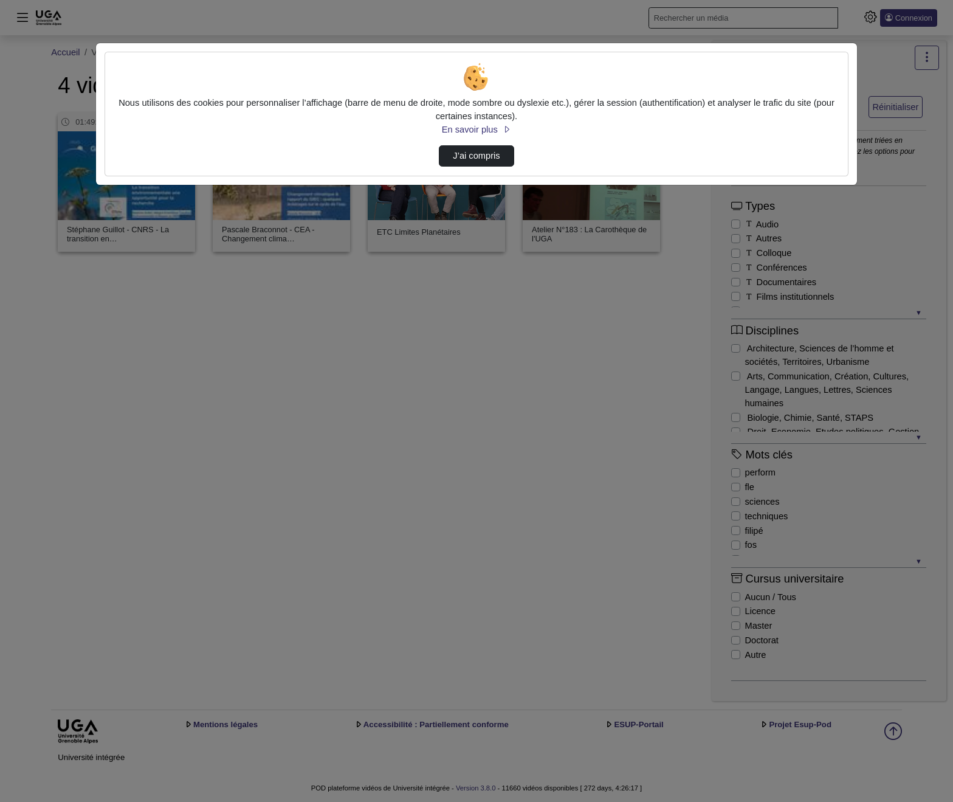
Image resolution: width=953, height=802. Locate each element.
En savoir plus (476, 129)
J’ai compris (476, 156)
